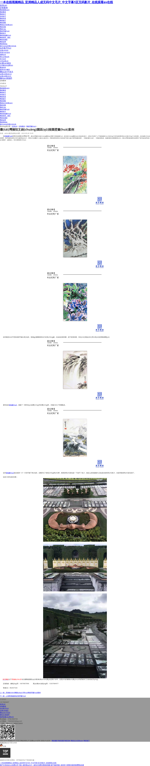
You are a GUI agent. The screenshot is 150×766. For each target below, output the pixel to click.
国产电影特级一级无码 (58, 765)
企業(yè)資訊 (5, 63)
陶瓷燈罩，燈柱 (5, 116)
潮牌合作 (3, 55)
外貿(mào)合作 (5, 52)
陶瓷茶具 (3, 18)
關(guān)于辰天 (6, 71)
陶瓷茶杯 (67, 741)
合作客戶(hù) (5, 48)
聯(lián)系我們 (6, 78)
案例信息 (3, 67)
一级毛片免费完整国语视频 (41, 765)
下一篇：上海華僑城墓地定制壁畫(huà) (13, 696)
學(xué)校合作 (4, 57)
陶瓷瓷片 (3, 33)
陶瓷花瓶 (3, 27)
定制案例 (4, 7)
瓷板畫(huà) (8, 136)
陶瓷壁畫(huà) (4, 31)
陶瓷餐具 (3, 12)
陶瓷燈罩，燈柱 (5, 37)
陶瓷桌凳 (3, 42)
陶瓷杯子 (3, 14)
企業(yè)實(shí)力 (5, 76)
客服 (3, 746)
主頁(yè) (14, 126)
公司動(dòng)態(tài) (6, 65)
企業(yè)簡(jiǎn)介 (6, 74)
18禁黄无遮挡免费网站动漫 (75, 765)
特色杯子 (3, 16)
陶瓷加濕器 (3, 40)
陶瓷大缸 (3, 29)
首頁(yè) (3, 5)
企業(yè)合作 (4, 50)
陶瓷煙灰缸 (3, 44)
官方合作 (3, 59)
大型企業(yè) (4, 61)
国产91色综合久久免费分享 (9, 765)
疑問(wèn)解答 (5, 70)
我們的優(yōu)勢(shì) (7, 717)
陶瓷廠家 (55, 741)
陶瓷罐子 (3, 20)
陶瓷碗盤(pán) (4, 10)
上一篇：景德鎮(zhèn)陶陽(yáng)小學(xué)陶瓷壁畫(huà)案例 (20, 693)
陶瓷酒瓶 (3, 23)
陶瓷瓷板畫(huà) (5, 35)
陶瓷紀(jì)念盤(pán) (6, 25)
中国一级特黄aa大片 (25, 765)
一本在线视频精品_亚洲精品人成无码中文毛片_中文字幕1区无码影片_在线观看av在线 (56, 2)
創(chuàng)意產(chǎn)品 (8, 46)
